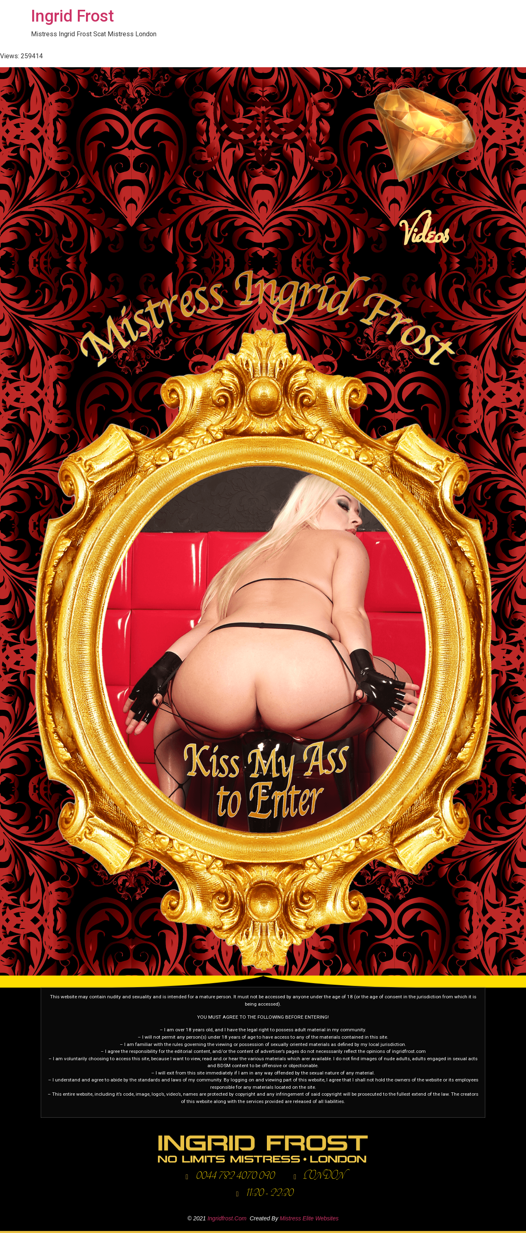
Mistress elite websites (309, 1218)
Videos (421, 236)
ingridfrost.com (226, 1218)
